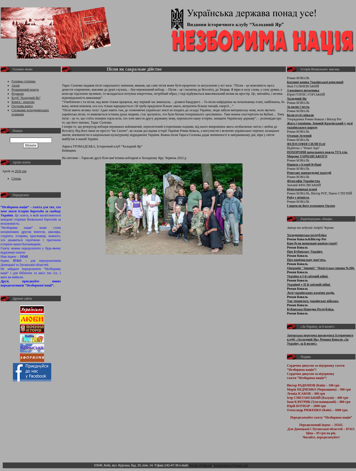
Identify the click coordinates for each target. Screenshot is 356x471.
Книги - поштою (23, 102)
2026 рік (20, 171)
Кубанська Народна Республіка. (310, 309)
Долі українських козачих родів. (311, 293)
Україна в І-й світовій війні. (307, 276)
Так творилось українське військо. (313, 301)
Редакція (18, 94)
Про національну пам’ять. (306, 260)
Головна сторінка (23, 81)
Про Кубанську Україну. (305, 251)
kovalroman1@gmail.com (231, 465)
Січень (16, 178)
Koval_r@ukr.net (200, 465)
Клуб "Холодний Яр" (26, 98)
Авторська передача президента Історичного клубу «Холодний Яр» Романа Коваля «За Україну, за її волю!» (320, 339)
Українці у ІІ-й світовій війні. (309, 284)
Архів (16, 85)
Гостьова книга (22, 106)
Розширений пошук (25, 89)
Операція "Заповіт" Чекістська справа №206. (321, 268)
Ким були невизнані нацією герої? (312, 243)
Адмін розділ (258, 465)
